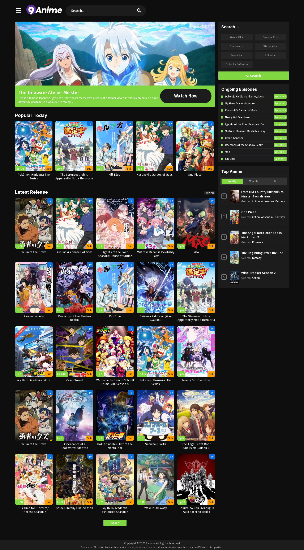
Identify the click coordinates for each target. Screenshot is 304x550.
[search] (139, 10)
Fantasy (280, 201)
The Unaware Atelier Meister (48, 92)
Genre (236, 37)
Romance (258, 242)
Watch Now (185, 96)
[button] (200, 26)
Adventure (267, 201)
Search (253, 76)
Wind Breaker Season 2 (258, 273)
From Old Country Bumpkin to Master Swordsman (262, 194)
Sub (270, 55)
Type (237, 55)
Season (270, 37)
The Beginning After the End (262, 253)
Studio (237, 46)
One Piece (248, 212)
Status (270, 46)
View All (210, 193)
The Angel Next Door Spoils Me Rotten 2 (261, 235)
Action (256, 201)
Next (115, 522)
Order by (237, 64)
